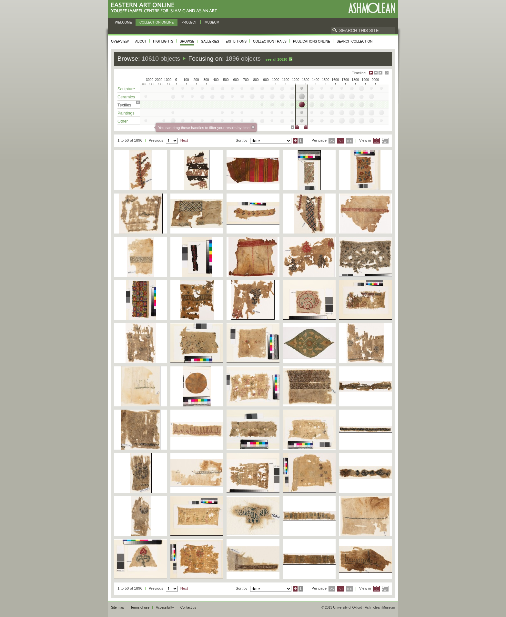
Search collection (354, 41)
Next (184, 140)
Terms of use (139, 607)
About (141, 41)
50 (341, 141)
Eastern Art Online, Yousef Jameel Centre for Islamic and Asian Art (165, 8)
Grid (376, 141)
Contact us (188, 607)
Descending (301, 141)
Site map (117, 607)
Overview (120, 41)
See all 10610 (276, 59)
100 (349, 141)
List (385, 141)
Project (189, 22)
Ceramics (126, 97)
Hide (380, 73)
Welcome (123, 22)
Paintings (126, 113)
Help (387, 73)
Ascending (295, 141)
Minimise (376, 73)
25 (332, 141)
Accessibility (165, 607)
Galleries (210, 41)
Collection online (156, 22)
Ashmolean (371, 8)
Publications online (311, 41)
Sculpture (126, 88)
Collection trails (270, 41)
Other (122, 121)
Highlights (163, 41)
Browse (187, 41)
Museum (212, 22)
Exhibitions (236, 41)
